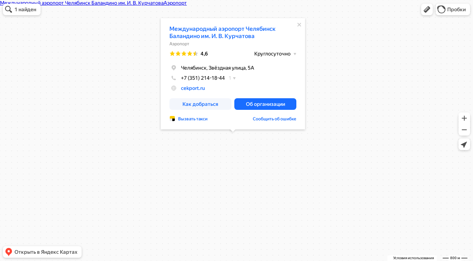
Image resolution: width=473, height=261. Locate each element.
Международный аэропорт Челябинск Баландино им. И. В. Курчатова (222, 32)
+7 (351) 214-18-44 (197, 78)
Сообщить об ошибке (274, 118)
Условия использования (413, 258)
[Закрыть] (299, 25)
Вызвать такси (192, 118)
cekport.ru (193, 88)
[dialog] (233, 73)
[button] (427, 9)
